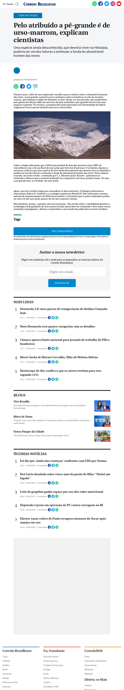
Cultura (46, 682)
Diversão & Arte (10, 682)
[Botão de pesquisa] (17, 4)
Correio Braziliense (17, 651)
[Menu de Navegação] (8, 4)
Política (6, 665)
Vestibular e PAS (51, 686)
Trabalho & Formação (53, 665)
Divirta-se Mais (95, 679)
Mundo (6, 678)
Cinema (88, 685)
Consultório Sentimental (95, 661)
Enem (46, 673)
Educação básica (51, 656)
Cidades (6, 661)
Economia (7, 673)
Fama (87, 656)
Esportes (7, 686)
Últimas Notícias (51, 678)
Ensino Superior (50, 661)
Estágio (46, 669)
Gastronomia (90, 665)
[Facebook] (100, 5)
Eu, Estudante (54, 651)
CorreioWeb (93, 651)
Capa (5, 656)
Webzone (88, 669)
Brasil (5, 669)
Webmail (88, 673)
